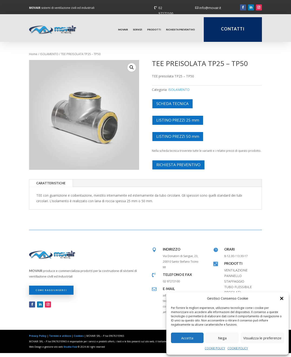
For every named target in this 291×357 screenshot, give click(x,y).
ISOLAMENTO (49, 58)
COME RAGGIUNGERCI (51, 294)
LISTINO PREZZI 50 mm (177, 140)
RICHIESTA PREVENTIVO (180, 29)
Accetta (187, 338)
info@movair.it (210, 8)
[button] (281, 298)
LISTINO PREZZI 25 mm (177, 123)
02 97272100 (165, 11)
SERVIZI (137, 29)
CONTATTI (232, 28)
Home (33, 58)
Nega (222, 338)
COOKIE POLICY (215, 348)
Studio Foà (70, 350)
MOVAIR (123, 29)
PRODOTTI (154, 29)
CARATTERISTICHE (51, 187)
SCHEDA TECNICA (172, 107)
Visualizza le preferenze (262, 338)
